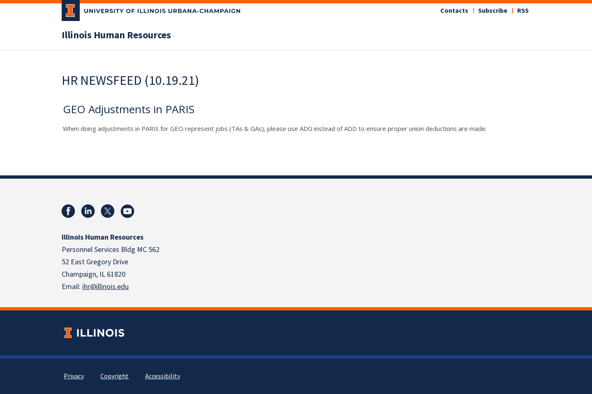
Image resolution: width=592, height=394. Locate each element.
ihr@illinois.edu (105, 287)
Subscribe (492, 10)
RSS (523, 10)
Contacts (454, 10)
